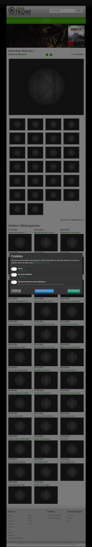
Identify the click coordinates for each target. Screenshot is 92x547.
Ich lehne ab (16, 291)
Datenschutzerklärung (41, 263)
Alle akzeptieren (73, 291)
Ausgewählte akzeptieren (44, 291)
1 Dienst (21, 271)
